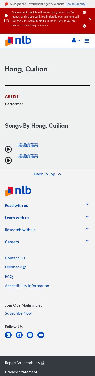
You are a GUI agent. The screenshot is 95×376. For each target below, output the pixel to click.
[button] (76, 41)
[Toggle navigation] (87, 41)
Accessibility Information (27, 285)
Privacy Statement (21, 372)
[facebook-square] (21, 338)
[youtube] (42, 338)
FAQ (9, 276)
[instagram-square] (32, 338)
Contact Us (15, 258)
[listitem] (16, 206)
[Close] (91, 14)
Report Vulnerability (24, 362)
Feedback (15, 267)
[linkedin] (10, 338)
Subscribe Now (18, 313)
